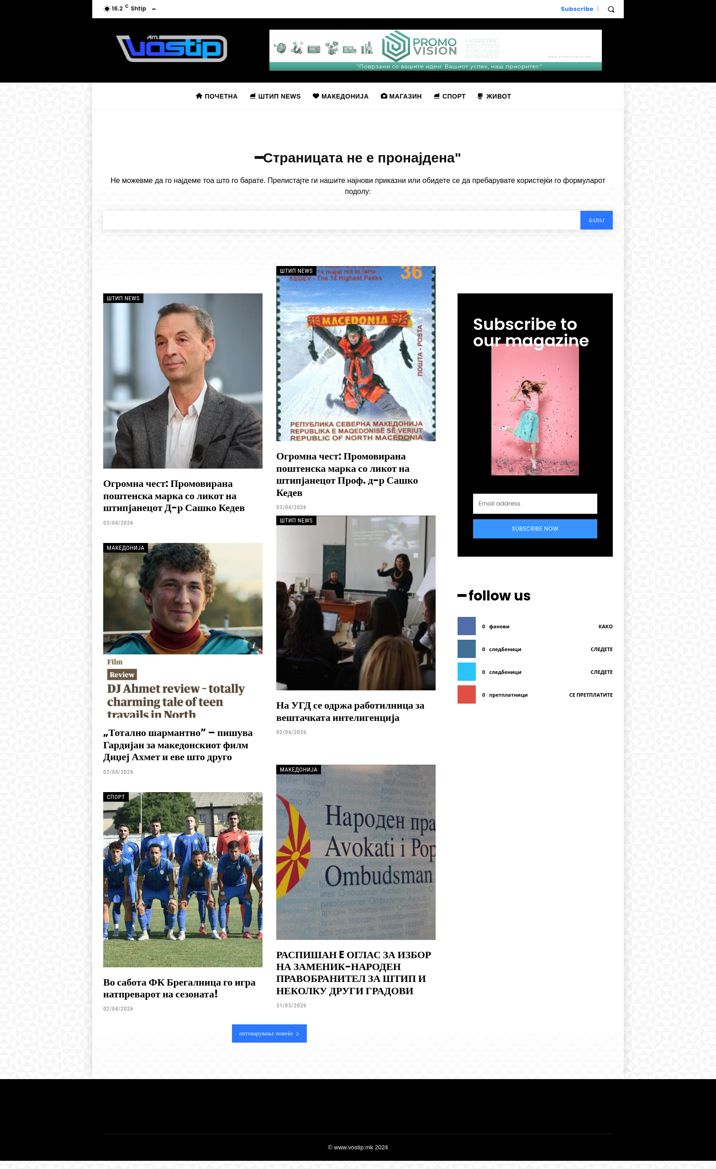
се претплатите (591, 700)
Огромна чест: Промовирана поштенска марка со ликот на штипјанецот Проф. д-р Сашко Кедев (347, 482)
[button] (611, 9)
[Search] (593, 226)
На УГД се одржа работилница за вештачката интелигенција (350, 719)
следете (602, 655)
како (606, 632)
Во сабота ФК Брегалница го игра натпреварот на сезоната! (179, 996)
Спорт (116, 804)
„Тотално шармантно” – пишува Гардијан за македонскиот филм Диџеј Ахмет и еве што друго (178, 753)
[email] (535, 511)
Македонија (125, 555)
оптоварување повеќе (269, 1041)
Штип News (123, 306)
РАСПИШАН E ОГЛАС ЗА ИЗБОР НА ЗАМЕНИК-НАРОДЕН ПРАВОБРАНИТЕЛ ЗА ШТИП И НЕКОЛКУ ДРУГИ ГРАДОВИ (353, 980)
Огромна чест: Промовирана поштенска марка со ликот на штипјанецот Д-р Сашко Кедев (174, 504)
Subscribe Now (535, 536)
